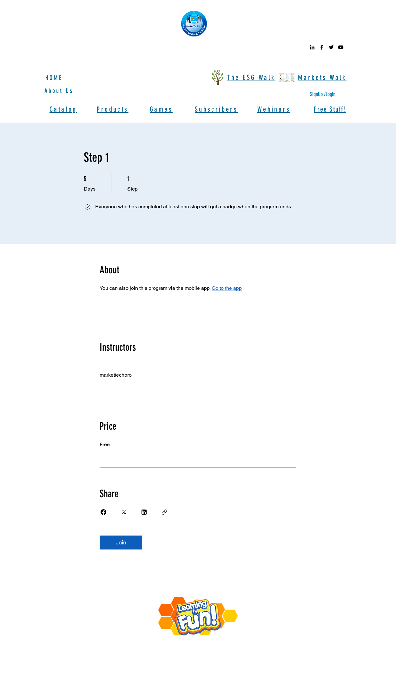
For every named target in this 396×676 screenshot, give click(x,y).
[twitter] (331, 47)
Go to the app (227, 288)
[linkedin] (312, 47)
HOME (54, 77)
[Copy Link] (164, 512)
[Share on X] (124, 512)
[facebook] (322, 47)
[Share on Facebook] (103, 512)
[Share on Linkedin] (144, 512)
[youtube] (341, 47)
